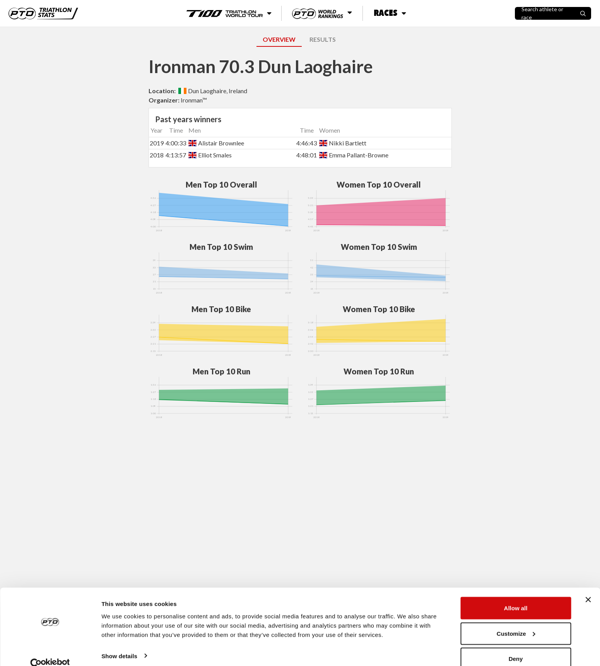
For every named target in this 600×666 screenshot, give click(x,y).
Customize (516, 620)
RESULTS (322, 39)
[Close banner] (588, 586)
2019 (157, 143)
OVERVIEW (279, 39)
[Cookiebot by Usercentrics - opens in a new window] (50, 651)
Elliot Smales (210, 155)
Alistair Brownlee (216, 143)
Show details (119, 642)
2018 (157, 155)
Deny (516, 645)
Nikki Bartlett (342, 143)
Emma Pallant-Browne (353, 155)
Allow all (516, 594)
